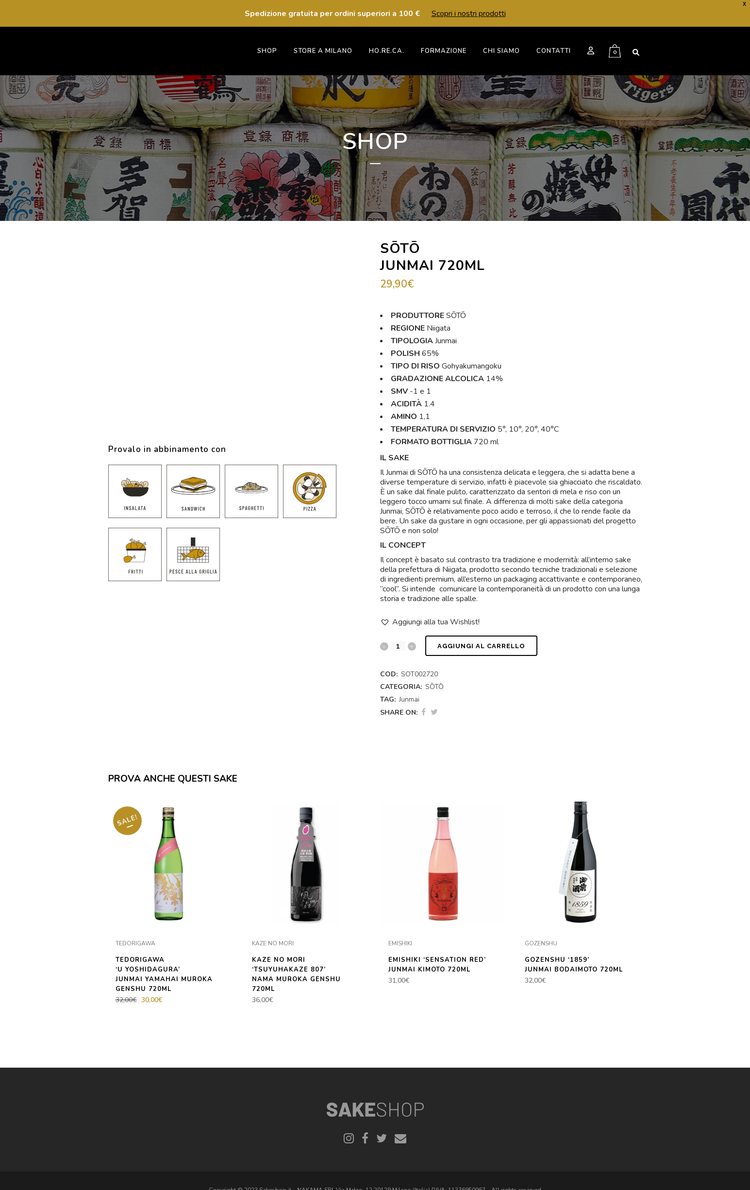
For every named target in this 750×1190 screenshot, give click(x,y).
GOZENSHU (541, 943)
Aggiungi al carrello (481, 646)
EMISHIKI (400, 943)
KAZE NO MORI (273, 943)
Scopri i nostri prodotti (469, 13)
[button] (430, 622)
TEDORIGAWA (135, 943)
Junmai (409, 699)
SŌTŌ (434, 686)
